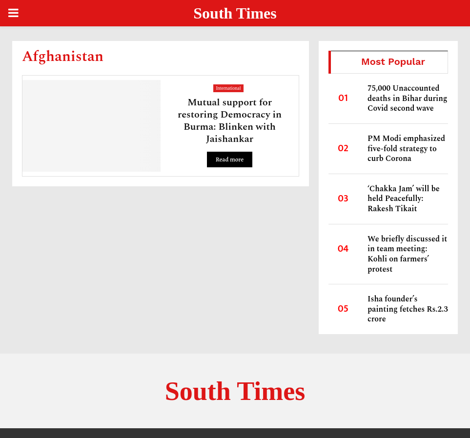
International (228, 88)
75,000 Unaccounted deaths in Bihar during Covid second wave (408, 98)
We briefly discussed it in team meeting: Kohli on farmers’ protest (407, 254)
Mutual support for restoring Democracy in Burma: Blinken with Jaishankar (230, 120)
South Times (234, 13)
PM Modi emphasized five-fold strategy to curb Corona (406, 148)
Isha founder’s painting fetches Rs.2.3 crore (408, 309)
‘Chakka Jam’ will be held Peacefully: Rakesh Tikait (404, 199)
